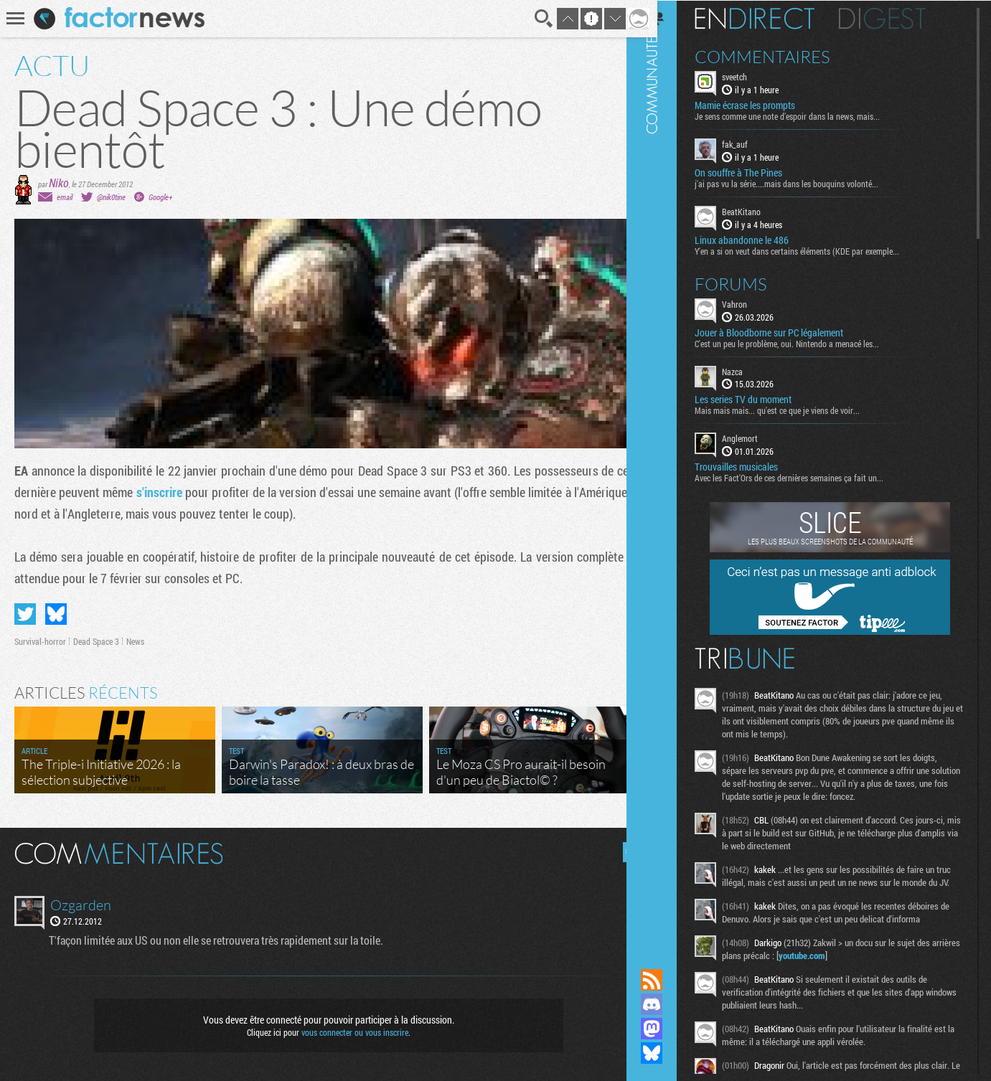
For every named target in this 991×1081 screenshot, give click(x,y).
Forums (751, 282)
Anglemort (760, 437)
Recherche (533, 18)
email (64, 197)
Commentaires (782, 56)
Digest (902, 18)
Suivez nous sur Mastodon (671, 1028)
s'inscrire (160, 492)
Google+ (160, 197)
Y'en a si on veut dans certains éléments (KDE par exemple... (817, 249)
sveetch (754, 76)
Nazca (752, 370)
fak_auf (755, 143)
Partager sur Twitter (25, 614)
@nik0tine (111, 197)
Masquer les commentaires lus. (622, 852)
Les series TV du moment (763, 399)
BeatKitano (761, 211)
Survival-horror (40, 641)
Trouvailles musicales (756, 466)
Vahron (754, 302)
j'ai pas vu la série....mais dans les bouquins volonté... (806, 183)
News (135, 641)
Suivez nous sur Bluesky (671, 1053)
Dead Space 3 (96, 641)
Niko (59, 182)
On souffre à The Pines (758, 172)
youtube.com (852, 967)
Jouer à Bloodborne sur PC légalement (789, 331)
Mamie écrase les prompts (765, 104)
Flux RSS (671, 980)
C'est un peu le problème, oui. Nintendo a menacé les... (807, 342)
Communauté (672, 471)
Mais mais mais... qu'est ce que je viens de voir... (797, 409)
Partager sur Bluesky (56, 614)
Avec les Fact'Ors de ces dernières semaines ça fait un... (809, 477)
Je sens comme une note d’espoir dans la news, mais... (807, 115)
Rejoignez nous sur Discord (671, 1004)
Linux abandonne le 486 (762, 239)
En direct (775, 18)
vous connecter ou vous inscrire (349, 1032)
